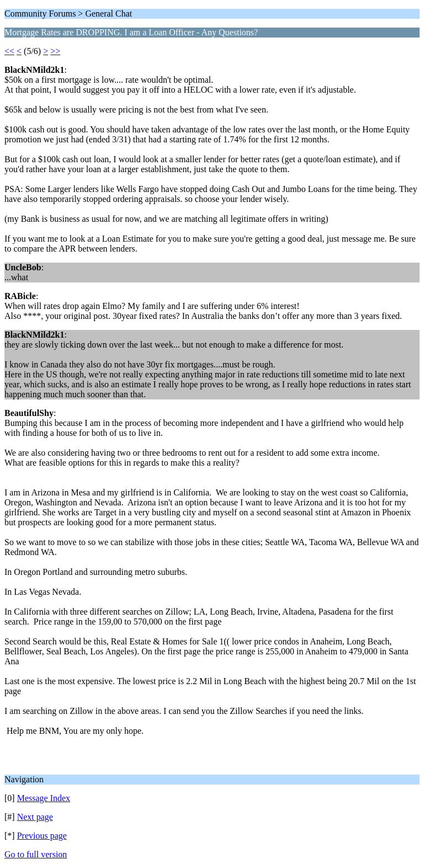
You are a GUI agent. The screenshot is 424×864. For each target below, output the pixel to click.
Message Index (43, 798)
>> (55, 51)
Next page (35, 817)
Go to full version (35, 854)
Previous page (42, 835)
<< (9, 51)
